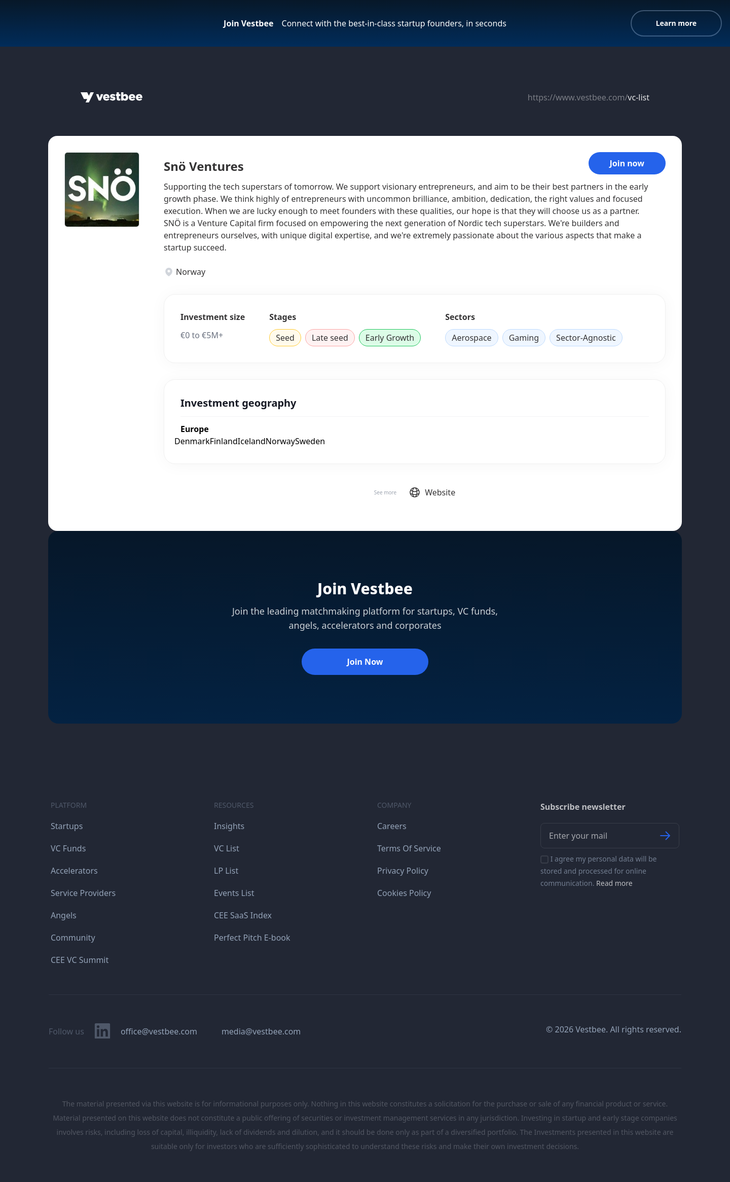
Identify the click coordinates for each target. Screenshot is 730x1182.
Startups (67, 826)
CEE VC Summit (79, 959)
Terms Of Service (409, 848)
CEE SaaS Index (243, 915)
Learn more (676, 23)
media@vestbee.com (261, 1031)
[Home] (111, 97)
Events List (234, 893)
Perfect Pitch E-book (252, 937)
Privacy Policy (402, 870)
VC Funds (68, 848)
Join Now (365, 661)
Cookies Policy (404, 893)
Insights (229, 826)
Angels (64, 915)
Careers (392, 826)
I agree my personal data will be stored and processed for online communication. (598, 871)
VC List (226, 848)
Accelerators (74, 870)
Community (73, 937)
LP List (226, 870)
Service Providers (83, 893)
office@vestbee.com (159, 1031)
